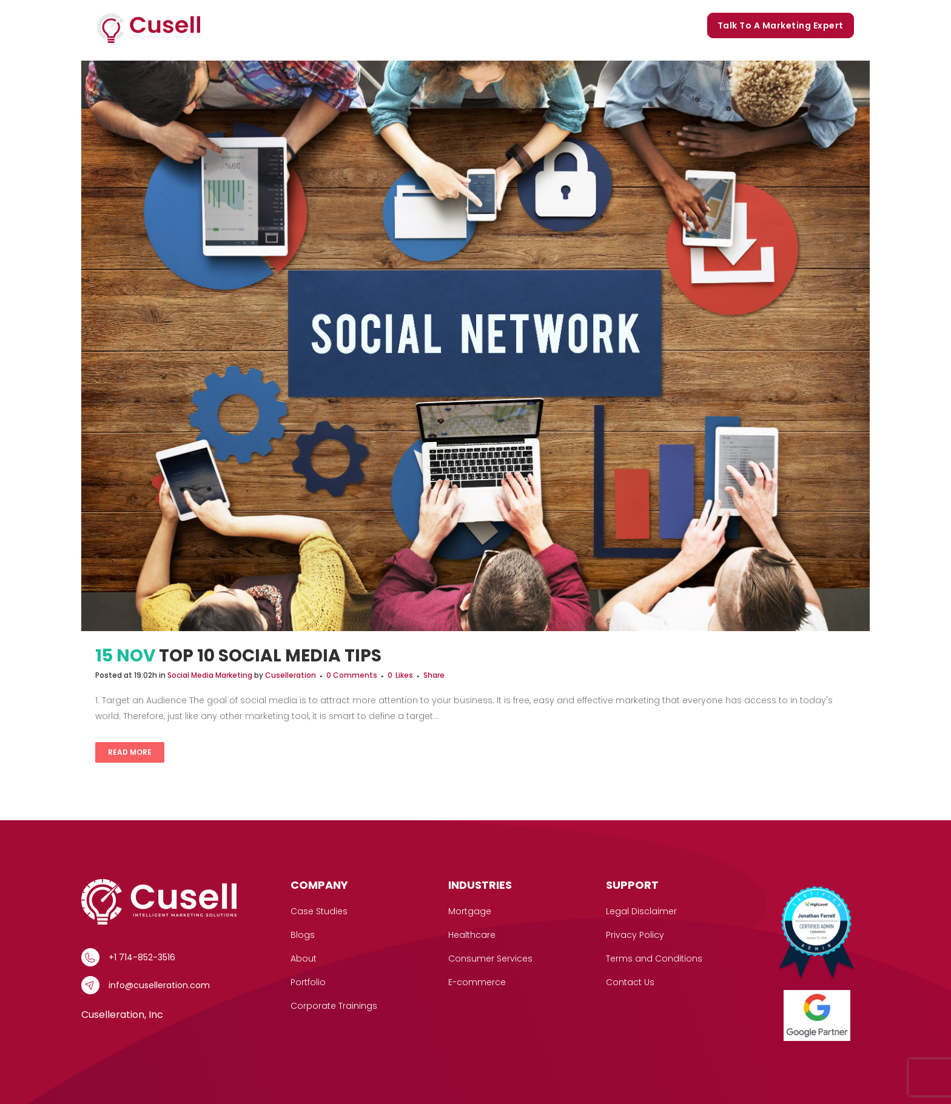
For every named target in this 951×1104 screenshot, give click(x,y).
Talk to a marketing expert (780, 25)
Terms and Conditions (654, 958)
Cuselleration (290, 675)
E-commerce (477, 982)
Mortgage (469, 911)
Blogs (574, 25)
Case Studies (402, 25)
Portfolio (526, 25)
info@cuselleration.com (159, 985)
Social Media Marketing (209, 675)
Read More (130, 752)
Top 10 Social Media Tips (270, 655)
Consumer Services (490, 958)
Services (331, 25)
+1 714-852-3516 (142, 957)
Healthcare (472, 935)
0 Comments (351, 675)
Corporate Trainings (647, 25)
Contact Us (630, 982)
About (304, 958)
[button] (351, 25)
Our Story (469, 25)
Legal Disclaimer (641, 911)
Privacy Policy (635, 935)
